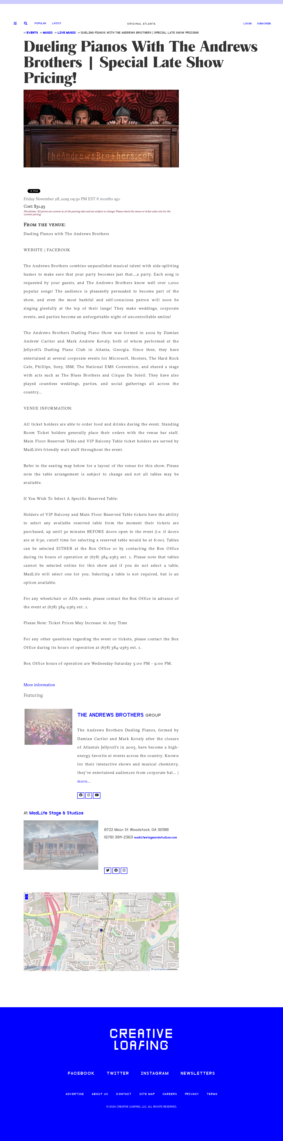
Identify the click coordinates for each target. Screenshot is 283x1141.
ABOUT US (100, 1094)
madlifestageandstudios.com (155, 837)
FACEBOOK (81, 1073)
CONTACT (123, 1094)
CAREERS (170, 1094)
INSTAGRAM (155, 1073)
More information (39, 684)
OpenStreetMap (159, 969)
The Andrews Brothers (111, 715)
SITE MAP (147, 1094)
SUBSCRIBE (264, 23)
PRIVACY (192, 1094)
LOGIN (247, 23)
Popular (40, 23)
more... (83, 781)
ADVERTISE (75, 1094)
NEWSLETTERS (198, 1073)
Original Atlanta (141, 23)
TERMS (212, 1094)
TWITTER (118, 1073)
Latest (56, 23)
